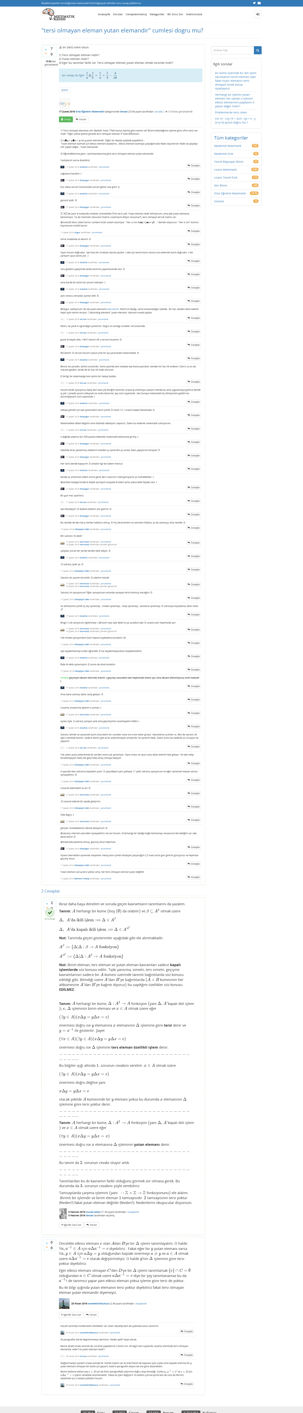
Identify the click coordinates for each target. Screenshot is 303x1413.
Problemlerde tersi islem (231, 112)
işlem (64, 90)
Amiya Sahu (89, 1404)
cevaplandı (133, 1183)
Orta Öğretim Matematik (90, 111)
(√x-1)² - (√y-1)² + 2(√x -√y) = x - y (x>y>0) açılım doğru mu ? (235, 120)
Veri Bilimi (220, 185)
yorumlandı (104, 167)
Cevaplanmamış (136, 14)
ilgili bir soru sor (72, 1196)
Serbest (219, 201)
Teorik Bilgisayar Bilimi (228, 161)
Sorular (118, 14)
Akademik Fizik (223, 154)
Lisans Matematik (225, 169)
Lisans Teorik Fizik (225, 177)
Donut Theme (51, 1404)
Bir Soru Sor (175, 14)
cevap (67, 119)
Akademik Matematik (227, 146)
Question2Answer (133, 1404)
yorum (82, 119)
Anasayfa (104, 14)
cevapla (195, 165)
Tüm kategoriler (231, 137)
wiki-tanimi (113, 309)
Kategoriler (157, 14)
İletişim (45, 1395)
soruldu (159, 111)
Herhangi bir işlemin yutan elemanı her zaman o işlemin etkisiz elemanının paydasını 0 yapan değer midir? (234, 100)
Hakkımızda (194, 14)
